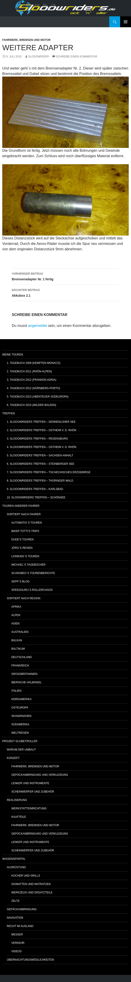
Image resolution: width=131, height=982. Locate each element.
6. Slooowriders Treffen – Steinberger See (40, 463)
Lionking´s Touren (25, 556)
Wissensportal (13, 858)
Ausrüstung (16, 867)
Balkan (16, 640)
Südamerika (20, 724)
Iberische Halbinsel (26, 682)
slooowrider (38, 56)
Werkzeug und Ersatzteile (32, 892)
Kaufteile (18, 816)
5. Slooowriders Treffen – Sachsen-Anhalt (40, 455)
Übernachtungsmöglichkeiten (30, 959)
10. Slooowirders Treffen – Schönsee (36, 497)
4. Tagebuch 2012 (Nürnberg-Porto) (33, 388)
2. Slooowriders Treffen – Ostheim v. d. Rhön (41, 430)
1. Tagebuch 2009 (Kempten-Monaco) (33, 363)
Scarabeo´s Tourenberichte (33, 573)
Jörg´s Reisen (21, 547)
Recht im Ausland (20, 926)
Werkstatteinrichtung (29, 808)
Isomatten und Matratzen (31, 884)
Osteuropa (19, 707)
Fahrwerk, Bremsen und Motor (26, 40)
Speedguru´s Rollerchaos (32, 590)
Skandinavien (21, 716)
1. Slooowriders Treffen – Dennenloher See (41, 421)
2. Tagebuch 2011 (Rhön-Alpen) (29, 371)
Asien (15, 623)
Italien (16, 690)
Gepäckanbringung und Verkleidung (39, 774)
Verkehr (17, 943)
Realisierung (17, 800)
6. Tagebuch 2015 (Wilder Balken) (31, 405)
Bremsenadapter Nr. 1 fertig (65, 276)
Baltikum (18, 648)
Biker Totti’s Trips (25, 531)
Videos (16, 951)
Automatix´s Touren (26, 522)
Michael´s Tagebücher (28, 564)
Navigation (15, 917)
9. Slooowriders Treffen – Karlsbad (35, 489)
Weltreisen (20, 732)
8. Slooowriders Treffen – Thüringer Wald (40, 480)
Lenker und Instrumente (30, 783)
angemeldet (37, 326)
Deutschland (21, 657)
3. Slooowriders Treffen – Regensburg (37, 438)
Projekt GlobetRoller (19, 741)
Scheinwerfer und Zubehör (32, 791)
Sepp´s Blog (20, 581)
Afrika (16, 606)
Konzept (13, 758)
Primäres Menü (125, 21)
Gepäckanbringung (21, 909)
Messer (17, 934)
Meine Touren (12, 354)
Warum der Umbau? (21, 749)
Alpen (15, 615)
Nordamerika (21, 699)
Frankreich (20, 665)
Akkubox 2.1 (65, 292)
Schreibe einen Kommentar (76, 56)
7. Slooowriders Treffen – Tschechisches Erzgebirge (48, 472)
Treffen (8, 413)
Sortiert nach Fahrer (24, 514)
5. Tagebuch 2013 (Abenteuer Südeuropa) (37, 396)
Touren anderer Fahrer (20, 505)
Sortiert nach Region (23, 598)
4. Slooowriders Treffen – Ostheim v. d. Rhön (41, 447)
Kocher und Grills (25, 875)
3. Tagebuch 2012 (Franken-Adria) (31, 379)
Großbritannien (24, 674)
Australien (19, 632)
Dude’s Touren (22, 539)
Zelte (15, 900)
